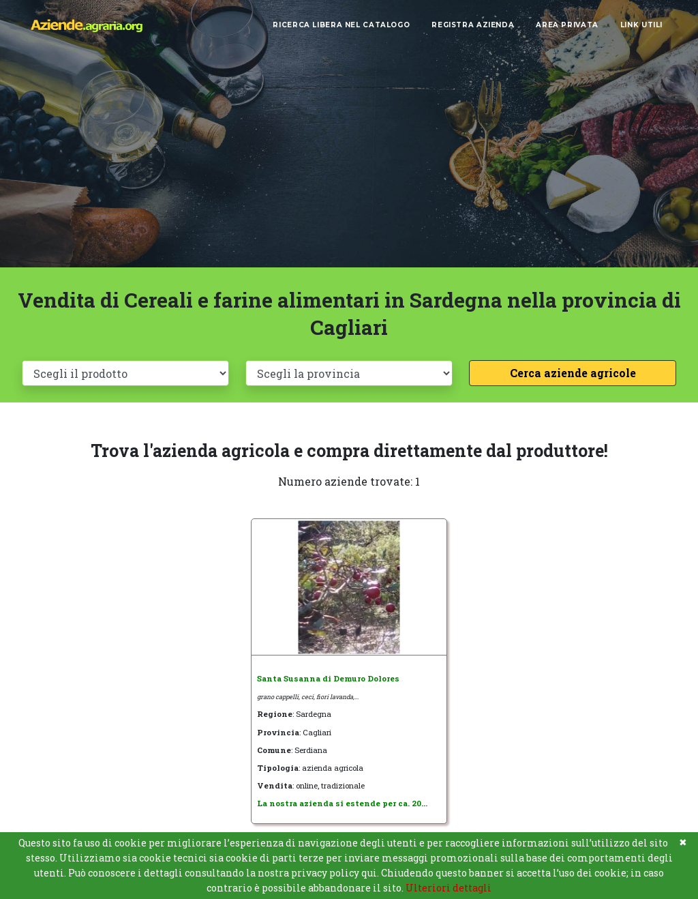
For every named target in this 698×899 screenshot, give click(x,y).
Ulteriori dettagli (448, 887)
